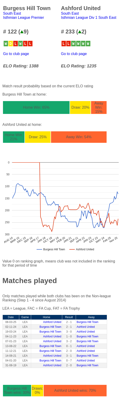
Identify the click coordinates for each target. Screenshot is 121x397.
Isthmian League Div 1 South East (88, 17)
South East (12, 13)
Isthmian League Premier (23, 17)
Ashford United (52, 322)
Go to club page (16, 54)
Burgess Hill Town (87, 322)
